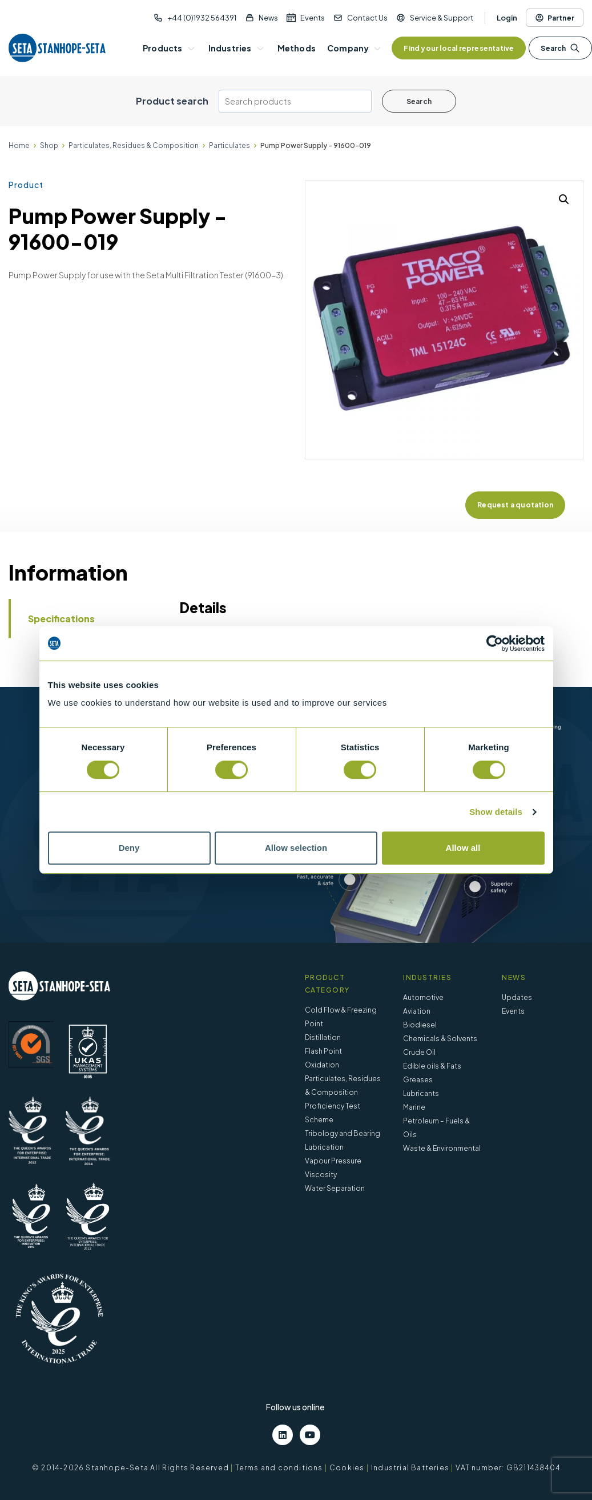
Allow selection (296, 848)
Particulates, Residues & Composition (134, 145)
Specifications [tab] (61, 619)
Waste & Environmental (442, 1148)
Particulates (229, 145)
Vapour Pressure (333, 1161)
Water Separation (335, 1188)
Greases (418, 1079)
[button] (564, 199)
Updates (517, 997)
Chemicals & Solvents (440, 1038)
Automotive (423, 997)
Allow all (463, 848)
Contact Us (367, 17)
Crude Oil (419, 1052)
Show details (495, 812)
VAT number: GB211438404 (508, 1467)
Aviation (416, 1011)
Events (312, 17)
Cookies (346, 1467)
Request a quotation (515, 505)
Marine (414, 1107)
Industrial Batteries (410, 1467)
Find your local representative (459, 48)
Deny (129, 848)
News (268, 17)
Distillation (323, 1037)
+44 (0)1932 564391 (201, 17)
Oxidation (322, 1065)
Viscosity (321, 1174)
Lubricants (421, 1093)
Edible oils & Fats (432, 1066)
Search (560, 48)
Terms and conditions (279, 1467)
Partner (554, 17)
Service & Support (441, 17)
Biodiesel (420, 1025)
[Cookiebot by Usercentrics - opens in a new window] (495, 643)
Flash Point (323, 1051)
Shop (49, 145)
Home (19, 145)
